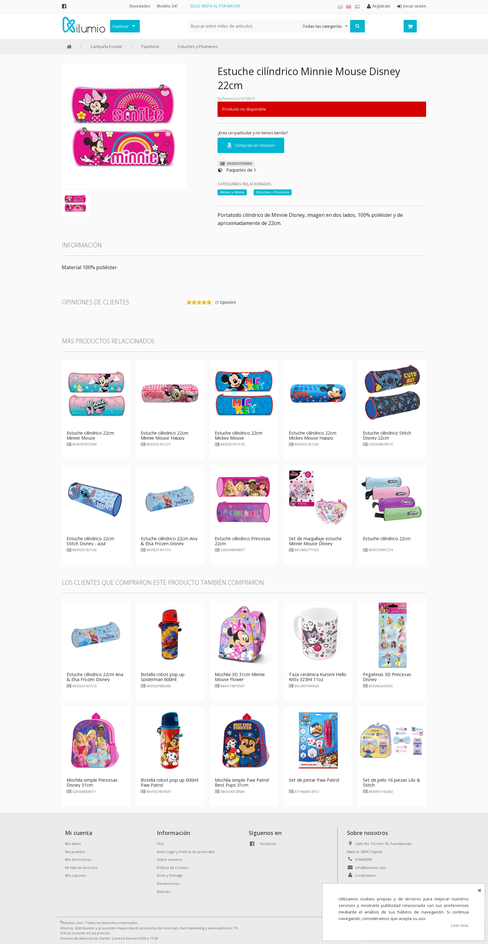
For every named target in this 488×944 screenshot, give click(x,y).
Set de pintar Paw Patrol (314, 780)
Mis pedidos (75, 851)
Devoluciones (168, 883)
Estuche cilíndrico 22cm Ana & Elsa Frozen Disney (169, 541)
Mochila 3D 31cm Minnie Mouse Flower (240, 676)
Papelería (150, 46)
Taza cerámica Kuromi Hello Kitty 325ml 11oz (317, 676)
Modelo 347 (167, 6)
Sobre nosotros (169, 859)
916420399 (363, 859)
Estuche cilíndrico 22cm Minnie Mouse (90, 435)
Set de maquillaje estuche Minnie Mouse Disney (315, 541)
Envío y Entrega (169, 875)
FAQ (160, 843)
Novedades (139, 6)
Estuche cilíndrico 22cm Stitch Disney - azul (90, 541)
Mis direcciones (78, 859)
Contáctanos (365, 875)
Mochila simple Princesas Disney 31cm (92, 782)
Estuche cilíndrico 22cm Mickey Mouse (238, 435)
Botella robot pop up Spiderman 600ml (163, 676)
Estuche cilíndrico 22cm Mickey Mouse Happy (312, 435)
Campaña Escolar (106, 46)
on (188, 302)
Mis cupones (75, 875)
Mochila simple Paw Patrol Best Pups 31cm (242, 782)
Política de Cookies (172, 867)
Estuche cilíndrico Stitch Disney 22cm (387, 435)
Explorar (121, 26)
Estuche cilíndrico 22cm (387, 538)
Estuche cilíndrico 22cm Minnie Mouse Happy (164, 435)
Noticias (163, 891)
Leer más (460, 925)
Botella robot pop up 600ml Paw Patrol (169, 782)
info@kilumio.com (370, 867)
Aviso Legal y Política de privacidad (186, 851)
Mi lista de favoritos (81, 867)
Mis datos (73, 843)
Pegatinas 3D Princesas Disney (387, 676)
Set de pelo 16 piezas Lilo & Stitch (391, 782)
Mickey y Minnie (232, 192)
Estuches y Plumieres (198, 46)
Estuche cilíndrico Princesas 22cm (242, 541)
